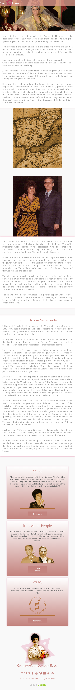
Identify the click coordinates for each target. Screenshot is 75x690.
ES (22, 673)
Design (42, 684)
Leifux (33, 684)
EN (25, 673)
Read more (37, 569)
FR (28, 673)
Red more (37, 514)
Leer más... (37, 621)
